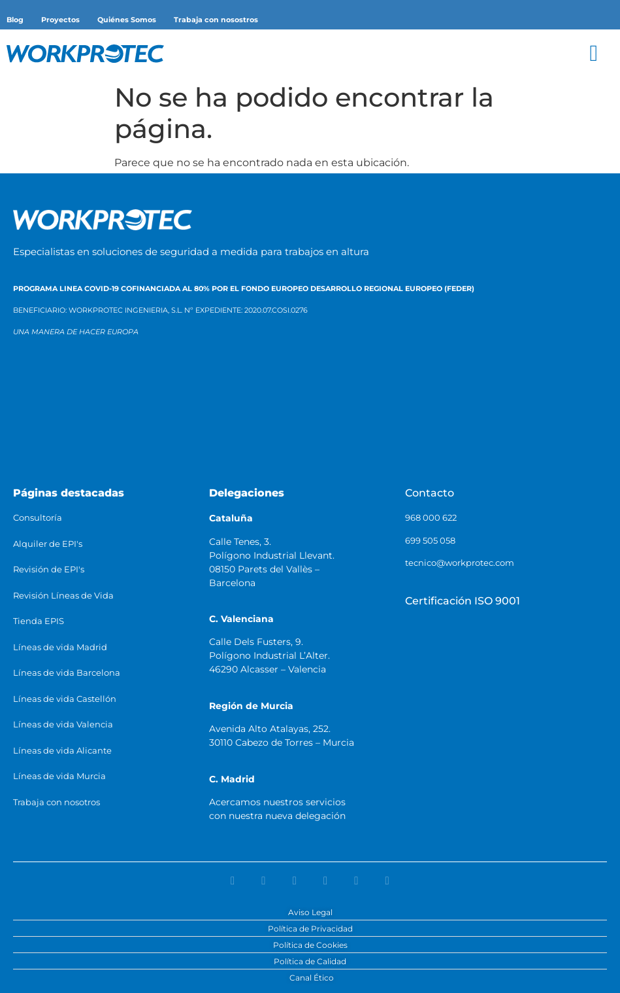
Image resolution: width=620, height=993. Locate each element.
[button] (594, 53)
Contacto (429, 493)
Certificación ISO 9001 (462, 601)
